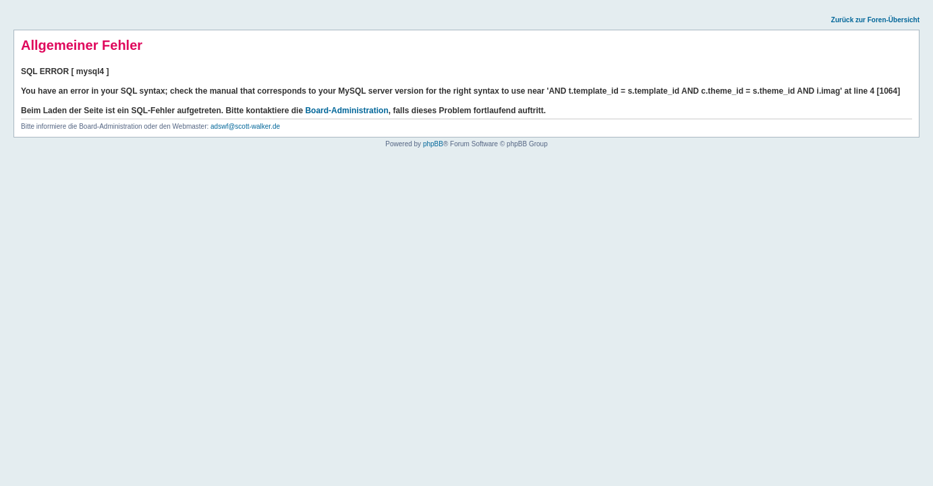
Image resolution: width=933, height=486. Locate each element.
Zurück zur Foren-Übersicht (875, 20)
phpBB (433, 144)
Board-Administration (346, 110)
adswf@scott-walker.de (245, 126)
